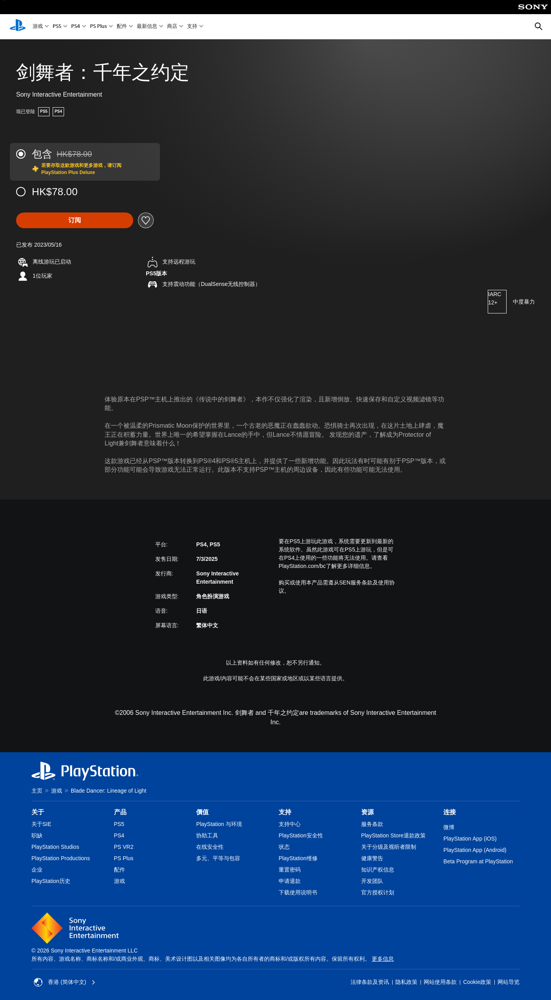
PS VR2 (124, 847)
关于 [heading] (37, 812)
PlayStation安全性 (301, 835)
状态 (284, 847)
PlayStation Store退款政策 (393, 835)
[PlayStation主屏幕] (18, 26)
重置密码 (290, 869)
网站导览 (509, 982)
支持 (192, 27)
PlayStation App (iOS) (469, 838)
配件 (122, 27)
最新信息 (147, 27)
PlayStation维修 (298, 858)
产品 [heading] (120, 812)
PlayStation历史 (50, 881)
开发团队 (372, 881)
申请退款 (290, 881)
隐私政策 (406, 982)
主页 (36, 791)
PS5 (57, 27)
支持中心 (290, 824)
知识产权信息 (377, 869)
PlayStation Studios (55, 847)
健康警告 (372, 858)
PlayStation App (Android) (474, 850)
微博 (448, 827)
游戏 (38, 27)
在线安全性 (210, 847)
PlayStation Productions (60, 858)
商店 (172, 27)
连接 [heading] (449, 812)
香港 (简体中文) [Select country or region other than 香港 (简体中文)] (64, 982)
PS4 (75, 27)
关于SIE (41, 824)
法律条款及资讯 (370, 982)
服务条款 (372, 824)
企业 (36, 869)
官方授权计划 (377, 892)
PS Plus (98, 27)
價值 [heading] (202, 812)
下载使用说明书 (298, 892)
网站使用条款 (440, 982)
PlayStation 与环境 (219, 824)
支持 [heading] (285, 812)
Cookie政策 (477, 982)
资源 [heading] (367, 812)
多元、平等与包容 (218, 858)
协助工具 (207, 835)
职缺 (36, 835)
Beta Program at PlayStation (478, 861)
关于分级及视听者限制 (388, 847)
